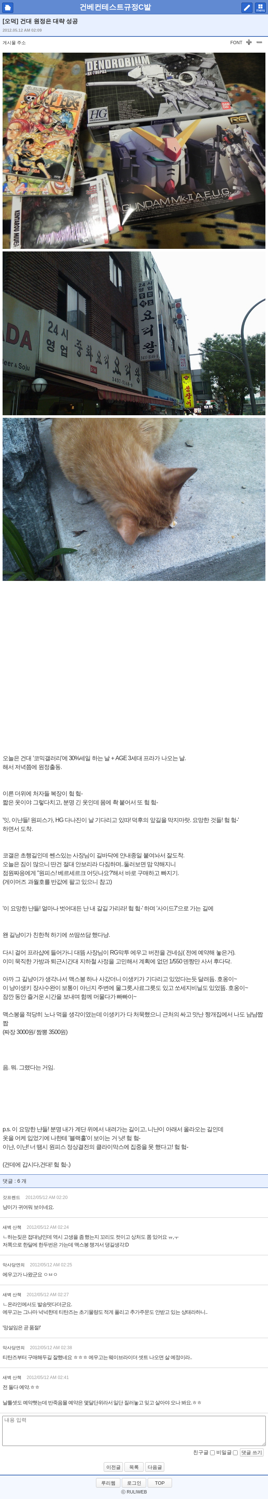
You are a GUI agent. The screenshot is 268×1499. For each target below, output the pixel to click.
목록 (134, 1467)
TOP (160, 1483)
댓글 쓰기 (251, 1452)
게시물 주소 (14, 42)
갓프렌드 (11, 1197)
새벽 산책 (12, 1227)
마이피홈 (7, 8)
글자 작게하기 (259, 43)
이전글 (113, 1467)
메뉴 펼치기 (260, 8)
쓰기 (246, 8)
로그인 (134, 1483)
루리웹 (108, 1483)
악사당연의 (14, 1264)
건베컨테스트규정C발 (115, 7)
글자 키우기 (249, 43)
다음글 (155, 1467)
